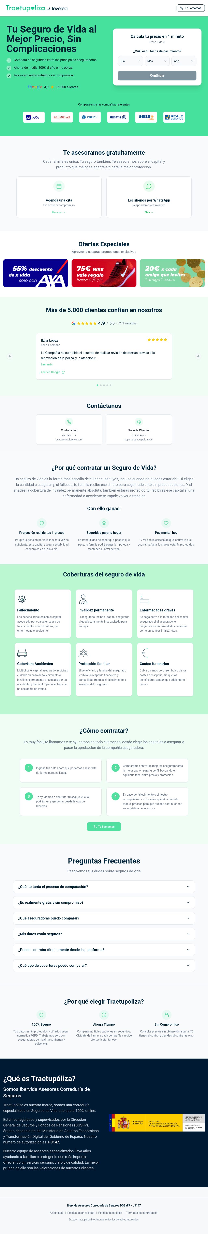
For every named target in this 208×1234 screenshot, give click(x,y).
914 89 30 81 (139, 441)
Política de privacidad (80, 1219)
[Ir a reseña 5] (110, 391)
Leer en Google (53, 378)
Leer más (47, 370)
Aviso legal (56, 1219)
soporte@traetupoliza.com (138, 445)
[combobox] (130, 61)
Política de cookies (110, 1219)
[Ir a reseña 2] (101, 391)
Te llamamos (104, 833)
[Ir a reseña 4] (107, 391)
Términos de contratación (142, 1219)
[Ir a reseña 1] (97, 391)
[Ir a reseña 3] (104, 391)
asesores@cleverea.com (69, 445)
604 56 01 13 (69, 441)
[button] (35, 283)
